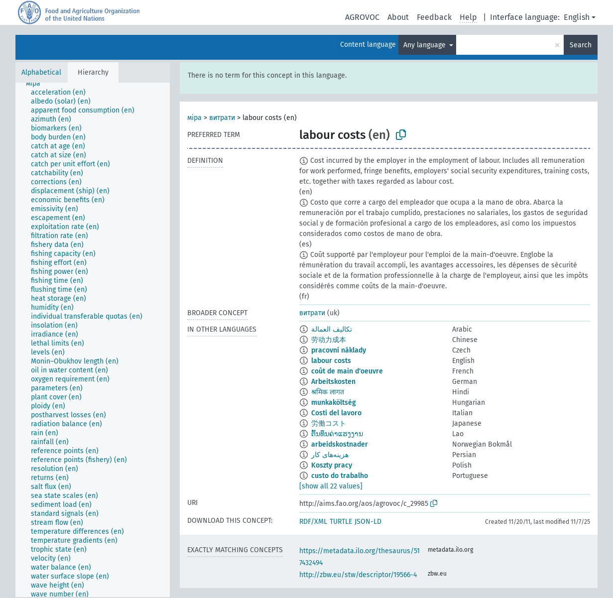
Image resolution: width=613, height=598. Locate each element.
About (398, 17)
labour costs (331, 361)
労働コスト (328, 423)
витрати (222, 118)
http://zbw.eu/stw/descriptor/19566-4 (358, 575)
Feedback (434, 17)
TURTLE (341, 521)
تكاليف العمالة (331, 329)
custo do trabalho (339, 476)
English (577, 17)
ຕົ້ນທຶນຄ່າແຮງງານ (337, 434)
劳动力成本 (328, 340)
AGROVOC (362, 17)
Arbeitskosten (333, 381)
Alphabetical (41, 72)
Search (581, 45)
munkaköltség (333, 402)
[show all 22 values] (331, 486)
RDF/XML (313, 521)
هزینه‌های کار (330, 455)
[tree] (92, 340)
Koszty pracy (331, 465)
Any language (425, 45)
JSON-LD (368, 521)
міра (194, 118)
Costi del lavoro (336, 413)
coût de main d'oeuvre (347, 371)
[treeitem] (37, 83)
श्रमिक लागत (327, 392)
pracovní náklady (338, 350)
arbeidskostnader (339, 444)
